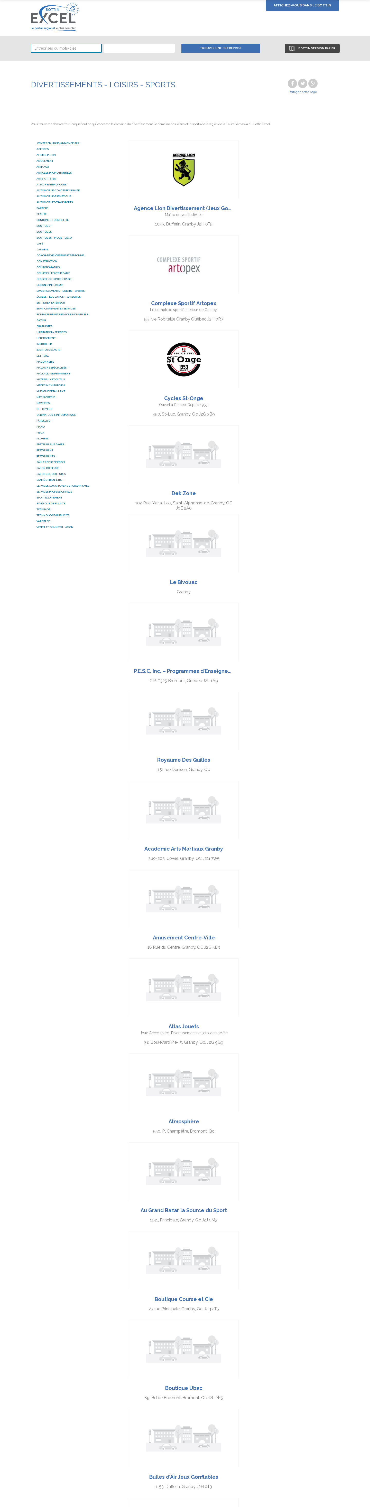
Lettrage (42, 355)
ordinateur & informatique (56, 414)
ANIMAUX (42, 166)
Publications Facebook (245, 1406)
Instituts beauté (48, 350)
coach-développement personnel (60, 255)
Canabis (42, 249)
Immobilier (44, 344)
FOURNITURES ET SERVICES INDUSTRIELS (62, 314)
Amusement (44, 160)
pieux (40, 432)
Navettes (43, 403)
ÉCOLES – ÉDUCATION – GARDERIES (58, 296)
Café (39, 243)
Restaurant (44, 450)
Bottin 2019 (299, 1411)
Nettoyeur (44, 409)
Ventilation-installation (54, 527)
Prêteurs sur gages (50, 444)
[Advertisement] (185, 1320)
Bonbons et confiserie (52, 220)
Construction (46, 261)
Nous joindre (300, 1421)
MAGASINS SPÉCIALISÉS (51, 367)
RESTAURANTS (45, 456)
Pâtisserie (43, 420)
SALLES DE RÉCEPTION (50, 462)
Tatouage (43, 509)
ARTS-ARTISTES (46, 178)
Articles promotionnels (54, 172)
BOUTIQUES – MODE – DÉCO (54, 237)
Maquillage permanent (53, 373)
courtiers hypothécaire (53, 279)
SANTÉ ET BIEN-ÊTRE (49, 479)
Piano (40, 426)
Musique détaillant (50, 391)
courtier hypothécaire (53, 273)
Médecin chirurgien (50, 385)
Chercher (168, 1401)
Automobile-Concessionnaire (58, 190)
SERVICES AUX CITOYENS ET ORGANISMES (62, 485)
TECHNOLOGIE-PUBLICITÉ (52, 515)
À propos (297, 1401)
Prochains (251, 1256)
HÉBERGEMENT (45, 338)
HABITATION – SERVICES (51, 332)
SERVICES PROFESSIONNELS (54, 491)
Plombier (42, 438)
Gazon (41, 320)
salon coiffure (47, 468)
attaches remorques (51, 184)
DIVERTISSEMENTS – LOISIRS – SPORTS (60, 290)
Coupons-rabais (175, 1406)
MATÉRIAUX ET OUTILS (50, 379)
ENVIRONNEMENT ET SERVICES (56, 308)
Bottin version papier (315, 48)
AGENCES (42, 149)
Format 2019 (300, 1416)
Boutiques (44, 231)
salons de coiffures (51, 474)
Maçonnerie (45, 361)
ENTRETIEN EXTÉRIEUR (50, 302)
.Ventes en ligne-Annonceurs (57, 143)
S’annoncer (234, 1401)
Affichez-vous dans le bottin (302, 5)
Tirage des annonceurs (245, 1411)
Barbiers (42, 208)
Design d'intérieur (49, 285)
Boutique (43, 225)
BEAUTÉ (41, 214)
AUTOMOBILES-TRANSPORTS (54, 202)
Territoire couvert (304, 1406)
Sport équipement (49, 497)
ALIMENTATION (46, 155)
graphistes (44, 326)
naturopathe (45, 397)
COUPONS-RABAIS (48, 267)
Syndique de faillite (50, 503)
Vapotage (43, 521)
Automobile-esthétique (53, 196)
